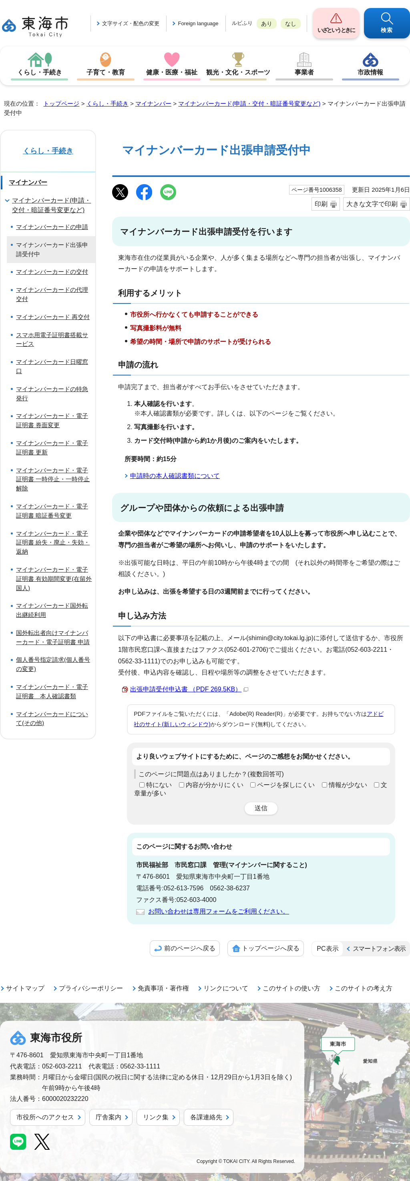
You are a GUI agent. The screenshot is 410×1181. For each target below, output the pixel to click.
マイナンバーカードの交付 (52, 271)
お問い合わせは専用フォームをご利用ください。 (218, 911)
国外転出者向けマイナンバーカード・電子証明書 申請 (53, 637)
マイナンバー (153, 103)
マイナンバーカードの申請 (52, 226)
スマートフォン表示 (379, 948)
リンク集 (156, 1117)
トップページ (61, 103)
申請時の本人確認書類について (175, 475)
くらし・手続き (39, 72)
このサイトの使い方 (291, 988)
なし (290, 23)
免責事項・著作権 (163, 988)
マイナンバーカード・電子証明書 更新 (52, 448)
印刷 (321, 204)
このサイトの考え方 (363, 988)
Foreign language (198, 23)
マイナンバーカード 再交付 (53, 316)
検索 (387, 30)
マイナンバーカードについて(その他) (52, 719)
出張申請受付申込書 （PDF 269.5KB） (189, 689)
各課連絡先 (206, 1117)
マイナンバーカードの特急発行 (52, 394)
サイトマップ (25, 988)
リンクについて (225, 988)
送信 (261, 808)
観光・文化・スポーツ (238, 72)
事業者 (304, 72)
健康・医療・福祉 (171, 72)
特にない (159, 784)
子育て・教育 (105, 72)
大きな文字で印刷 (372, 204)
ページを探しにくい (286, 784)
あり (266, 23)
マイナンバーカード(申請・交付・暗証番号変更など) (249, 103)
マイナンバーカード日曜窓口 (52, 366)
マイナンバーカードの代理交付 (52, 294)
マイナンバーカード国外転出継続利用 (52, 610)
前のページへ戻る (189, 948)
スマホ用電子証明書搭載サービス (52, 339)
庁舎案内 (108, 1117)
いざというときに (336, 30)
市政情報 (370, 72)
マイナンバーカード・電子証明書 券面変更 (52, 420)
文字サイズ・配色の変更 (130, 23)
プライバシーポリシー (91, 988)
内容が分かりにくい (214, 784)
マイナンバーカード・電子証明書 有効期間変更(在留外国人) (54, 578)
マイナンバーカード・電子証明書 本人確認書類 (52, 691)
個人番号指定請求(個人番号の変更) (53, 664)
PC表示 (327, 948)
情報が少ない (348, 784)
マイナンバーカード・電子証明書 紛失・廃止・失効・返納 (53, 542)
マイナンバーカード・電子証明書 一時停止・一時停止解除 (53, 479)
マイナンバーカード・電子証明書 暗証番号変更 (52, 511)
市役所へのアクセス (45, 1117)
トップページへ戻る (270, 948)
